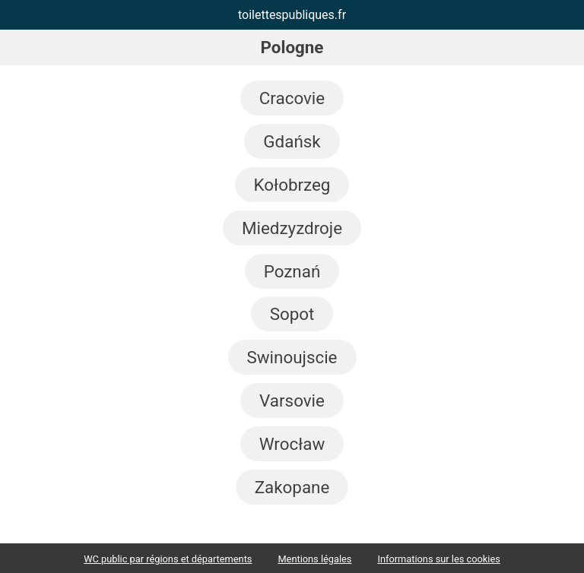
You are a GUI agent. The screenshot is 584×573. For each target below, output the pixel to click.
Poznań (292, 271)
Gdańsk (291, 141)
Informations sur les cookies (438, 559)
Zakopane (292, 487)
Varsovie (292, 400)
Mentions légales (314, 559)
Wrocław (292, 444)
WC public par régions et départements (168, 559)
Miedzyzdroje (292, 228)
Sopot (292, 314)
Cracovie (292, 98)
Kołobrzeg (292, 185)
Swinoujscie (292, 357)
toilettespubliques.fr (292, 15)
